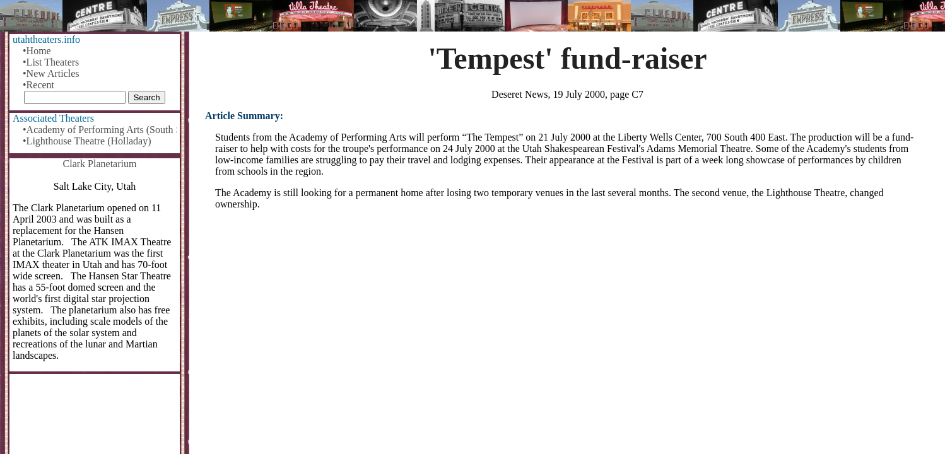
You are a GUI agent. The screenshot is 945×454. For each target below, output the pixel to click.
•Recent (38, 84)
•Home (37, 50)
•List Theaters (51, 62)
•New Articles (51, 73)
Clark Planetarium (100, 163)
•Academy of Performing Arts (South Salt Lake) (100, 129)
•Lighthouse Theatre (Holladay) (87, 141)
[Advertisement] (567, 318)
